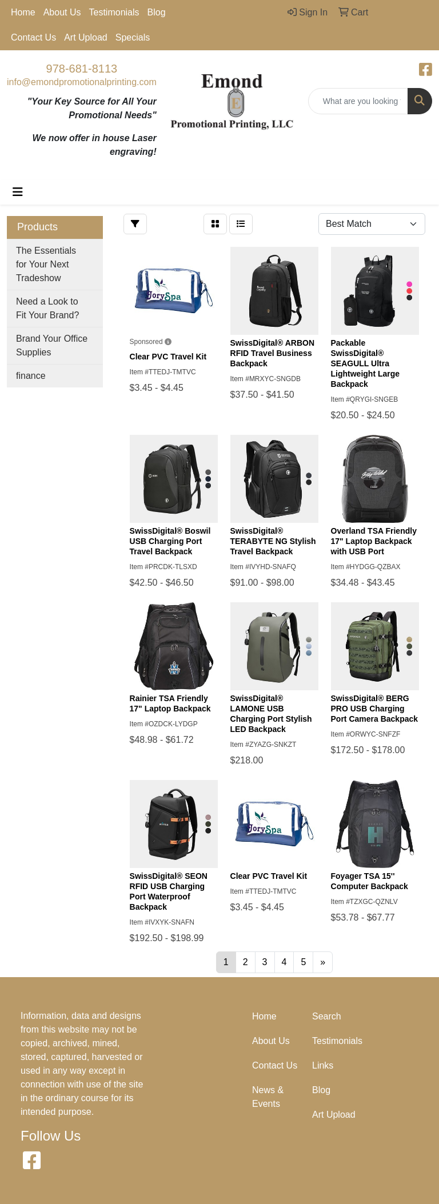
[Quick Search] (358, 101)
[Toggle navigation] (18, 192)
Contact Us (33, 37)
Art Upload (85, 37)
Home (23, 12)
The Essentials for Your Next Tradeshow (46, 264)
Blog (156, 12)
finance (31, 376)
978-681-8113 (82, 68)
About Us (62, 12)
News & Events (268, 1097)
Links (322, 1065)
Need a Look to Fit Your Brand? (47, 308)
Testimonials (114, 12)
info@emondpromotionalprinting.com (82, 82)
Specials (132, 37)
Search (326, 1016)
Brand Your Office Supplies (51, 345)
